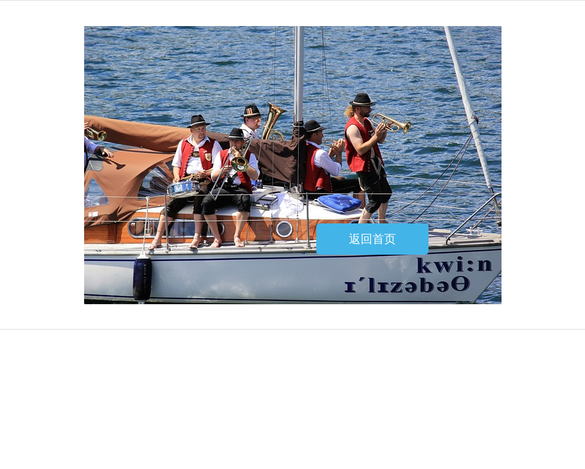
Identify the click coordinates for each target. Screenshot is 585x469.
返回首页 (372, 239)
